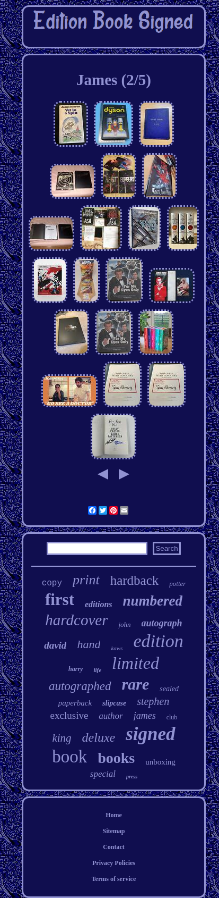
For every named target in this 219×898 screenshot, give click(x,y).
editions (98, 604)
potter (177, 584)
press (131, 776)
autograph (162, 623)
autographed (80, 686)
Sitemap (113, 831)
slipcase (114, 703)
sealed (169, 689)
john (124, 624)
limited (135, 663)
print (86, 580)
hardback (134, 580)
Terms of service (114, 879)
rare (136, 684)
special (103, 774)
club (172, 717)
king (61, 738)
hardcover (76, 619)
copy (52, 583)
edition (158, 641)
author (110, 716)
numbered (153, 601)
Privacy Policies (113, 863)
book (69, 756)
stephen (153, 701)
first (59, 599)
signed (150, 734)
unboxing (160, 762)
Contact (114, 847)
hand (88, 644)
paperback (75, 703)
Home (114, 815)
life (97, 670)
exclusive (69, 715)
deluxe (99, 737)
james (145, 715)
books (116, 758)
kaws (116, 648)
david (55, 645)
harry (75, 669)
